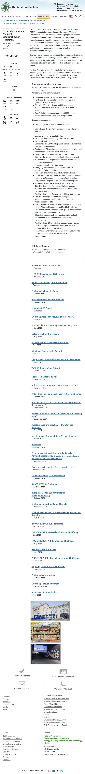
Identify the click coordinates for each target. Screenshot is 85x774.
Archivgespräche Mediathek (45, 592)
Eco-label (6, 707)
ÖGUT (46, 715)
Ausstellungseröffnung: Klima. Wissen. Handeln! (54, 436)
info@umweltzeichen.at (59, 754)
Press (5, 709)
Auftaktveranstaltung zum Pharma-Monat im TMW (55, 385)
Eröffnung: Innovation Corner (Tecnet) (49, 504)
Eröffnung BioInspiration (43, 575)
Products (6, 696)
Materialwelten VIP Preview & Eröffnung (50, 342)
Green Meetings (9, 704)
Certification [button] (63, 16)
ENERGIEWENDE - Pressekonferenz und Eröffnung (55, 532)
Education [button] (32, 16)
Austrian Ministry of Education (55, 701)
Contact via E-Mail (22, 689)
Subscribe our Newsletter (63, 676)
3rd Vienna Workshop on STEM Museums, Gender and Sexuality (56, 514)
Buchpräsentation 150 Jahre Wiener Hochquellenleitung (48, 494)
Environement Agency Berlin (55, 722)
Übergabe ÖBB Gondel (42, 308)
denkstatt (47, 717)
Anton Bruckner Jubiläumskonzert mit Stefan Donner (56, 394)
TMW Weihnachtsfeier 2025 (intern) (48, 274)
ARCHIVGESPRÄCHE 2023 (44, 549)
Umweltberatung (50, 712)
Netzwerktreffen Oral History (45, 334)
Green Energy (8, 747)
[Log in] (83, 16)
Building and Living (10, 736)
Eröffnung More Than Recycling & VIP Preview (53, 316)
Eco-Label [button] (54, 16)
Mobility (6, 752)
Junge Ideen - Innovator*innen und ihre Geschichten (56, 359)
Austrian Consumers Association (56, 699)
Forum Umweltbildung (52, 704)
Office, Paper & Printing (12, 744)
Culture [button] (25, 16)
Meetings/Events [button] (43, 16)
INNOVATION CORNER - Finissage (47, 523)
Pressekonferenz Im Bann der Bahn (48, 299)
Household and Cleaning (12, 739)
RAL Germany (49, 725)
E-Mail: (46, 754)
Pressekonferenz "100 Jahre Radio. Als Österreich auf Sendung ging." (56, 404)
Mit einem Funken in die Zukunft (47, 351)
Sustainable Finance (11, 749)
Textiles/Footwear (9, 754)
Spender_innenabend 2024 (44, 376)
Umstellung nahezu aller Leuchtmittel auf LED (53, 124)
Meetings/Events (11, 20)
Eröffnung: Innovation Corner (45, 583)
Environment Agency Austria (55, 720)
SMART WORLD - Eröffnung (44, 484)
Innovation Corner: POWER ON (46, 265)
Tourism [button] (18, 16)
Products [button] (11, 16)
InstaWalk (36, 444)
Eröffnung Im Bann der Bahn (45, 291)
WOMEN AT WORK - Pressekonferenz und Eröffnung (56, 558)
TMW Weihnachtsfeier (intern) (46, 368)
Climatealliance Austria (53, 707)
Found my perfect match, (53, 467)
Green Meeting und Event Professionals (33, 20)
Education (6, 702)
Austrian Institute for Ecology (55, 709)
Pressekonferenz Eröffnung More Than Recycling (54, 325)
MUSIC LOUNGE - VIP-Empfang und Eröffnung (53, 541)
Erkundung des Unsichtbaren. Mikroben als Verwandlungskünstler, (55, 456)
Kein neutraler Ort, (48, 475)
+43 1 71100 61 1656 (63, 689)
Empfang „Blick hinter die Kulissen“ (48, 566)
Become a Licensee (22, 676)
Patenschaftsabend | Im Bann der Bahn (49, 282)
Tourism (6, 699)
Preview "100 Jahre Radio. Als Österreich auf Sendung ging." (57, 415)
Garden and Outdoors (11, 741)
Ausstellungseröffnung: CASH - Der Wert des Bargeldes (52, 426)
